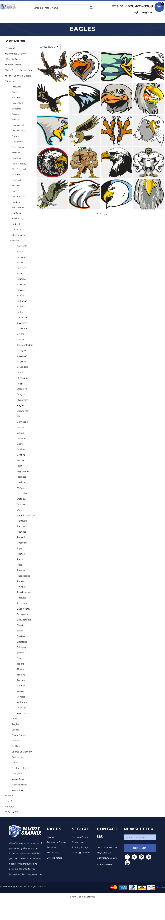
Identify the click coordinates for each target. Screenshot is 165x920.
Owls (20, 509)
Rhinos (21, 586)
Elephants (22, 410)
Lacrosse (16, 229)
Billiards (16, 108)
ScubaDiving (19, 735)
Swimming (18, 757)
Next (105, 214)
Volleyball (17, 773)
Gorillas (21, 449)
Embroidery (53, 852)
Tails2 (9, 801)
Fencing (16, 158)
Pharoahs (22, 542)
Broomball (18, 125)
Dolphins (22, 388)
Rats (19, 564)
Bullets (21, 306)
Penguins (22, 537)
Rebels (20, 581)
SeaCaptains (24, 619)
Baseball (16, 97)
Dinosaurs (22, 377)
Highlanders (24, 471)
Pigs (19, 548)
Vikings (21, 685)
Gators (20, 427)
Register (147, 12)
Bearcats (22, 257)
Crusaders (22, 366)
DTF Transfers (54, 857)
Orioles (21, 504)
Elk (18, 416)
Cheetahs (22, 328)
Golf (14, 191)
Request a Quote (56, 842)
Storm (20, 652)
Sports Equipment (22, 751)
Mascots (16, 240)
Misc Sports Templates (19, 70)
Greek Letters (13, 64)
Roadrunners (24, 592)
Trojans (21, 674)
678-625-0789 (140, 6)
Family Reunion (15, 59)
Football (16, 180)
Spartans (22, 641)
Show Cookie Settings (82, 896)
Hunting (16, 213)
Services (51, 847)
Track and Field (20, 768)
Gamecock (23, 421)
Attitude (16, 86)
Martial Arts (18, 235)
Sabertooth (23, 608)
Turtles (21, 680)
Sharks (20, 625)
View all (10, 48)
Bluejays (21, 278)
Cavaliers (22, 323)
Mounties (22, 493)
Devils (20, 372)
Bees (19, 273)
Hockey (16, 202)
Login (136, 12)
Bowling (16, 114)
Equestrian (18, 147)
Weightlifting (19, 784)
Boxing (16, 119)
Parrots (21, 526)
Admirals (22, 246)
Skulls (20, 630)
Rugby (15, 724)
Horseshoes (18, 207)
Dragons (22, 394)
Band (15, 92)
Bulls (20, 312)
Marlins (21, 482)
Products (52, 837)
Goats (20, 443)
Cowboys (22, 355)
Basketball (17, 103)
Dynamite (22, 400)
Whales (21, 696)
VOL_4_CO (12, 812)
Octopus (22, 498)
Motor (15, 718)
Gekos (20, 432)
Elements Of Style (16, 53)
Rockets (21, 597)
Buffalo (21, 295)
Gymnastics (18, 196)
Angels (21, 251)
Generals (22, 438)
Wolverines (23, 713)
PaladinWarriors (26, 515)
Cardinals (22, 317)
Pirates (21, 553)
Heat (19, 465)
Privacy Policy (80, 847)
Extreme (16, 152)
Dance (15, 136)
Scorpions (22, 614)
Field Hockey (19, 163)
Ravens (21, 570)
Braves (20, 290)
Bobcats (21, 284)
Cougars (21, 350)
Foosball (16, 174)
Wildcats (22, 702)
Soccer (15, 740)
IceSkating (18, 218)
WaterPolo (18, 779)
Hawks (20, 460)
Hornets (21, 476)
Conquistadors (25, 345)
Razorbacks (23, 575)
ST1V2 (9, 795)
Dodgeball (17, 141)
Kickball (16, 224)
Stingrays (22, 647)
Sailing (15, 729)
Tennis (15, 762)
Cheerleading (19, 130)
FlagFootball (19, 169)
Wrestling (17, 790)
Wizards (21, 707)
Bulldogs (22, 300)
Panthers (22, 520)
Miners (20, 487)
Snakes (21, 636)
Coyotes (21, 361)
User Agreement (81, 852)
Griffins (21, 454)
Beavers (21, 268)
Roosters (22, 603)
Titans (20, 669)
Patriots (21, 531)
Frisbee (16, 185)
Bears (20, 262)
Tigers (20, 663)
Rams (20, 559)
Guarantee (77, 842)
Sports (10, 81)
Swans (20, 658)
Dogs (20, 383)
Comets (21, 339)
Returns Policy (80, 837)
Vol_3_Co (11, 806)
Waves (20, 691)
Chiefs (20, 333)
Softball (16, 746)
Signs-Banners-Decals (18, 75)
